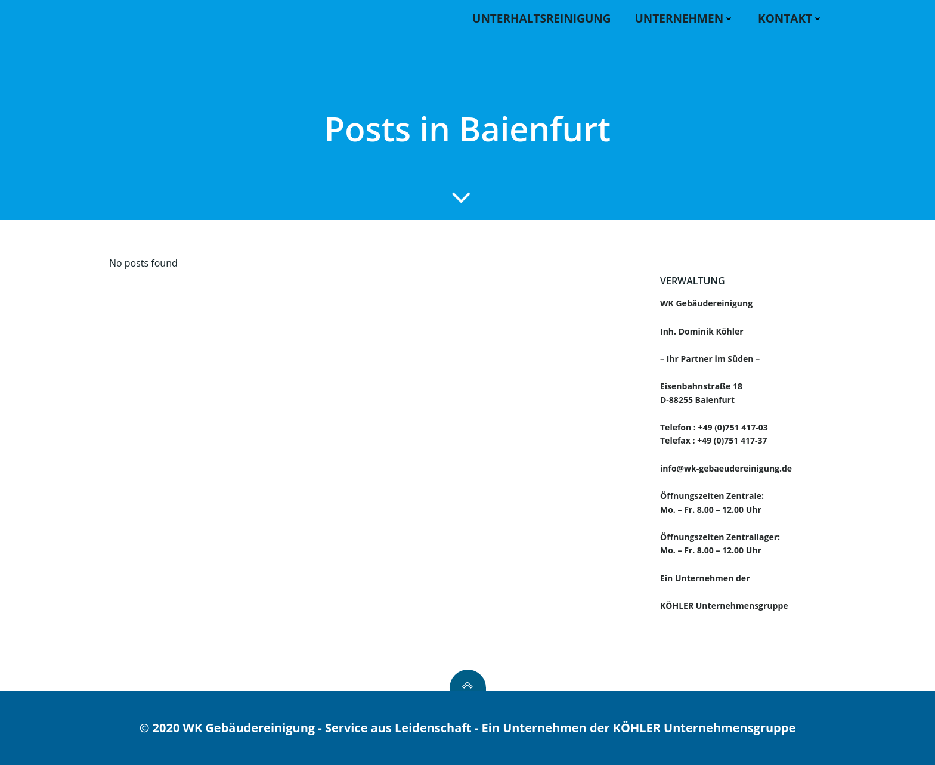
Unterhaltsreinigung (541, 18)
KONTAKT (790, 18)
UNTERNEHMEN (684, 18)
